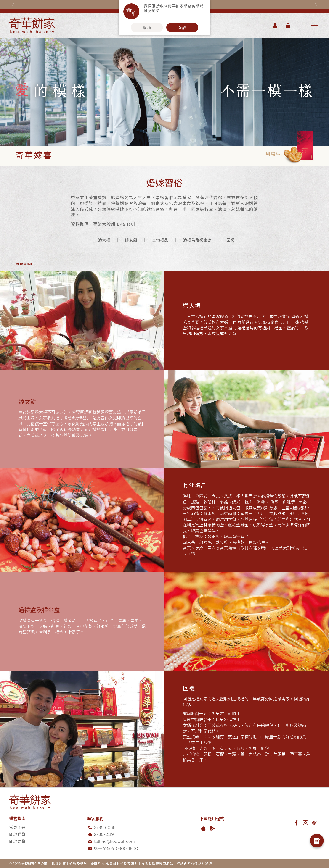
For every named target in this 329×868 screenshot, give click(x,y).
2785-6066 (104, 827)
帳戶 (275, 25)
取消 (147, 27)
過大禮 (104, 239)
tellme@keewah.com (114, 841)
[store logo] (32, 25)
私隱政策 (59, 863)
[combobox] (300, 25)
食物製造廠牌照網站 (157, 863)
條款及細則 (78, 863)
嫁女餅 (131, 239)
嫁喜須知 (23, 264)
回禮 (230, 239)
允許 (182, 27)
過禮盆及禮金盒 (197, 239)
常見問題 (17, 827)
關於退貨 (17, 841)
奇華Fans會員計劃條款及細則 (114, 863)
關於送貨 (17, 834)
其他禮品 (160, 239)
